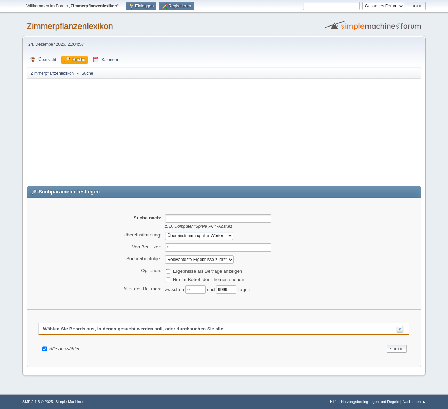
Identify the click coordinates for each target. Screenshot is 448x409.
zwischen (175, 289)
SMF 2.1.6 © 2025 (37, 402)
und (211, 289)
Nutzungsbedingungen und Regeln (370, 402)
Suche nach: (147, 217)
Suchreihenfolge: (143, 258)
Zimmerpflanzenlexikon (70, 26)
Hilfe (334, 402)
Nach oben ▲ (414, 402)
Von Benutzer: (146, 246)
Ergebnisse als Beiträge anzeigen (208, 270)
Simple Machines (69, 402)
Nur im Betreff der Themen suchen (208, 279)
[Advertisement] (224, 132)
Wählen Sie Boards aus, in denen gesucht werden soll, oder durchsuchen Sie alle (133, 328)
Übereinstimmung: (142, 235)
